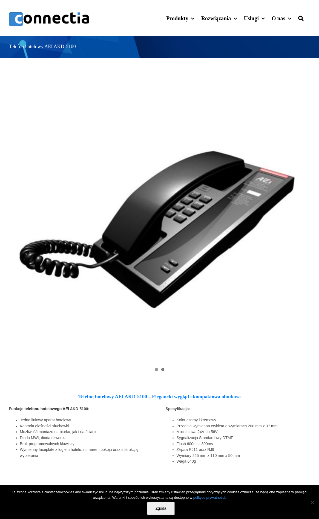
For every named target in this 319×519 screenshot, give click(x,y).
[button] (300, 18)
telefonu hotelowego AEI (46, 409)
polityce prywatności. (209, 497)
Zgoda (161, 508)
